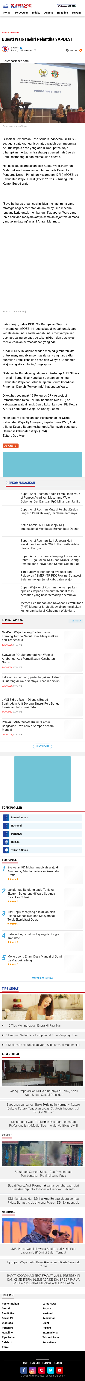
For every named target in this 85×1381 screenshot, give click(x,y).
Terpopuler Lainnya (42, 978)
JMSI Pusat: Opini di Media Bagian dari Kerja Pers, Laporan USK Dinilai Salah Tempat (43, 1250)
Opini (45, 1322)
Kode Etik (35, 1363)
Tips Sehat (8, 1337)
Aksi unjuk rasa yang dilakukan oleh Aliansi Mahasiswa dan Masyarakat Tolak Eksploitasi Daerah (31, 916)
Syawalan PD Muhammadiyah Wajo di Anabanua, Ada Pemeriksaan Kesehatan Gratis (28, 658)
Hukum (76, 12)
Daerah (6, 1308)
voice (71, 50)
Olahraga (7, 1322)
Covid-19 (7, 1318)
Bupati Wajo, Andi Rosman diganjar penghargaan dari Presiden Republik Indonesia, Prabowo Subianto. (43, 1187)
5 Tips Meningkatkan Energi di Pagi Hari (35, 1025)
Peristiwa (16, 833)
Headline (62, 12)
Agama (48, 12)
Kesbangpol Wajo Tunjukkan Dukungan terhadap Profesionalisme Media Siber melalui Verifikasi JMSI (43, 1124)
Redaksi (58, 1363)
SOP (25, 1363)
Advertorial (14, 33)
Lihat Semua (42, 746)
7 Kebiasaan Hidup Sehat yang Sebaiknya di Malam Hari (43, 1045)
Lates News (49, 1303)
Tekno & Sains (19, 850)
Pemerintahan (19, 817)
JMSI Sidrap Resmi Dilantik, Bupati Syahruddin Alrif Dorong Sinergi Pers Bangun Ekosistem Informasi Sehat (31, 703)
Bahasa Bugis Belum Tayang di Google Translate (33, 936)
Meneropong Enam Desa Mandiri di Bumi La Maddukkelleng (34, 958)
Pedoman (46, 1363)
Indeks (36, 12)
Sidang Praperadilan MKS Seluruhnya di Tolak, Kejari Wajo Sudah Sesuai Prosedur (43, 1093)
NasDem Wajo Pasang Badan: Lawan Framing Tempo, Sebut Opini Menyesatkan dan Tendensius (30, 636)
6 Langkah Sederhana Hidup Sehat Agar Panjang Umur (42, 1035)
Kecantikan (49, 1342)
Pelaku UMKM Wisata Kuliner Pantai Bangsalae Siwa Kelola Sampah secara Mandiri (28, 726)
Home (6, 12)
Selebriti (7, 1342)
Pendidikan (8, 1313)
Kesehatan (48, 1318)
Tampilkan (75, 621)
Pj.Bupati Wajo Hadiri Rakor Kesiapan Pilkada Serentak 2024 (43, 1264)
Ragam (46, 1308)
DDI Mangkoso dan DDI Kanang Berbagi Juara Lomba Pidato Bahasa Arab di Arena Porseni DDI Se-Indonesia (43, 1200)
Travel (6, 1347)
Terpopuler (21, 12)
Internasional (50, 1332)
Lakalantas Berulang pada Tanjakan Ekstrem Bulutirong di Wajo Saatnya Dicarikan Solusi (31, 679)
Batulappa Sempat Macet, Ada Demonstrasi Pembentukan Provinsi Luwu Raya (43, 1173)
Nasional (16, 825)
